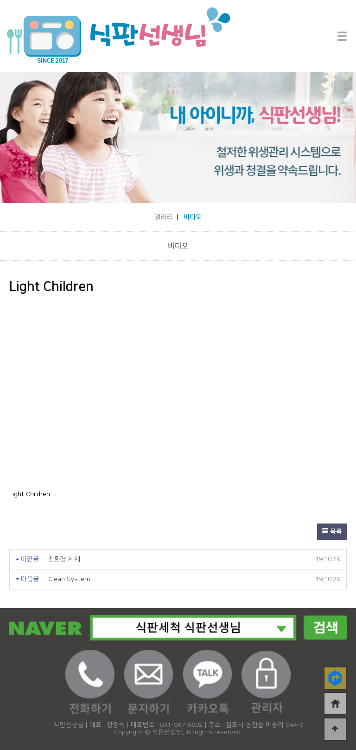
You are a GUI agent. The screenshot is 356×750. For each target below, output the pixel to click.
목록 (332, 531)
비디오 (193, 217)
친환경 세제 (64, 559)
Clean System (69, 579)
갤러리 (164, 217)
